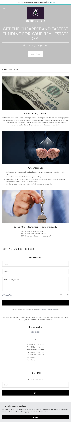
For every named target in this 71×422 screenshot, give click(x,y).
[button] (7, 8)
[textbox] (35, 264)
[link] (35, 8)
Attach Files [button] (8, 295)
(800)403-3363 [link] (35, 21)
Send (35, 303)
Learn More (35, 54)
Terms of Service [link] (51, 309)
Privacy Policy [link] (41, 309)
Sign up (35, 393)
